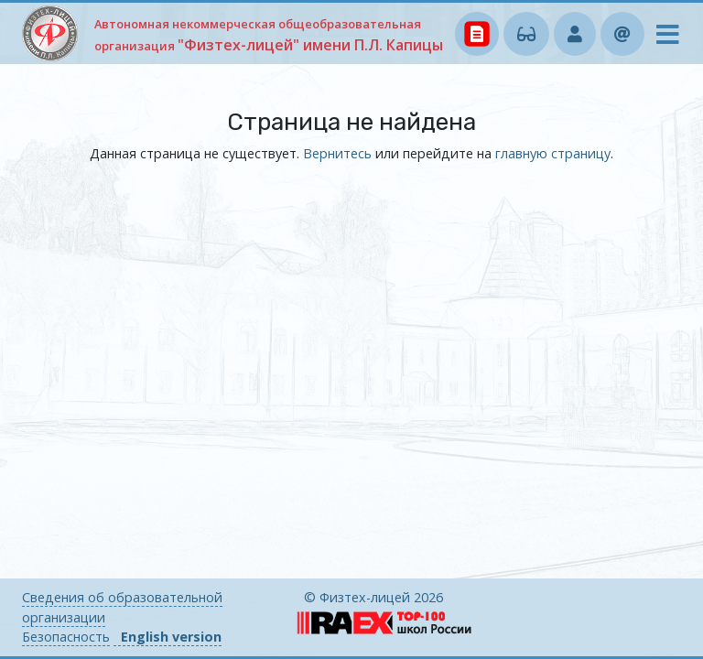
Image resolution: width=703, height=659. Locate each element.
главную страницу (553, 153)
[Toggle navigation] (662, 38)
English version (171, 636)
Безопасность (66, 636)
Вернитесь (337, 153)
